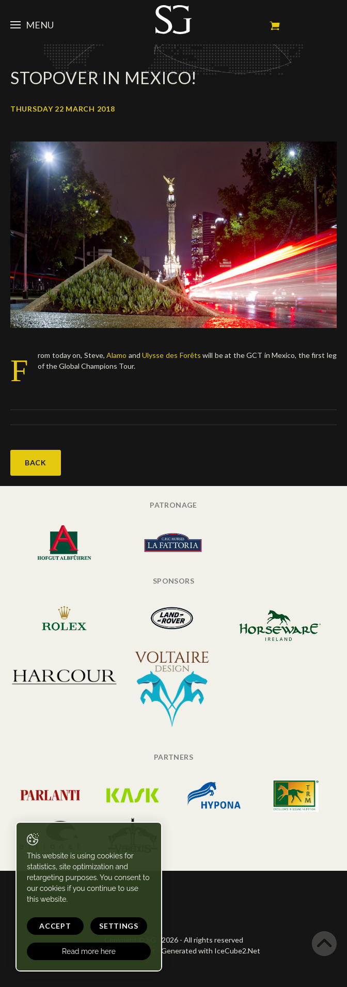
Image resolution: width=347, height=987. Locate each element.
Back (35, 462)
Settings (118, 925)
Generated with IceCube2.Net (210, 950)
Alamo (116, 355)
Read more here (89, 951)
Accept (55, 925)
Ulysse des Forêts (171, 355)
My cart (275, 26)
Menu (32, 24)
